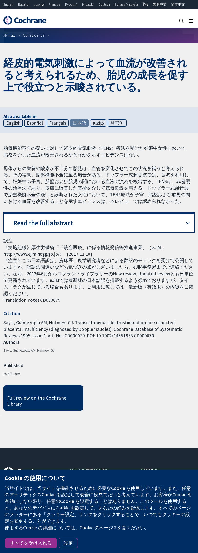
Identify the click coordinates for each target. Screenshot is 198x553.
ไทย (145, 4)
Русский (71, 4)
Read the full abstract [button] (43, 223)
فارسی (39, 4)
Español (23, 4)
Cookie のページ (96, 527)
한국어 (117, 123)
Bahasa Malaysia (126, 4)
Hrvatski (88, 4)
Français (54, 4)
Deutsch (104, 4)
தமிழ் (98, 123)
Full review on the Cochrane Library (37, 401)
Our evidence (34, 35)
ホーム (9, 35)
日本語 (79, 123)
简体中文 (178, 4)
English (8, 4)
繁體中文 (160, 4)
